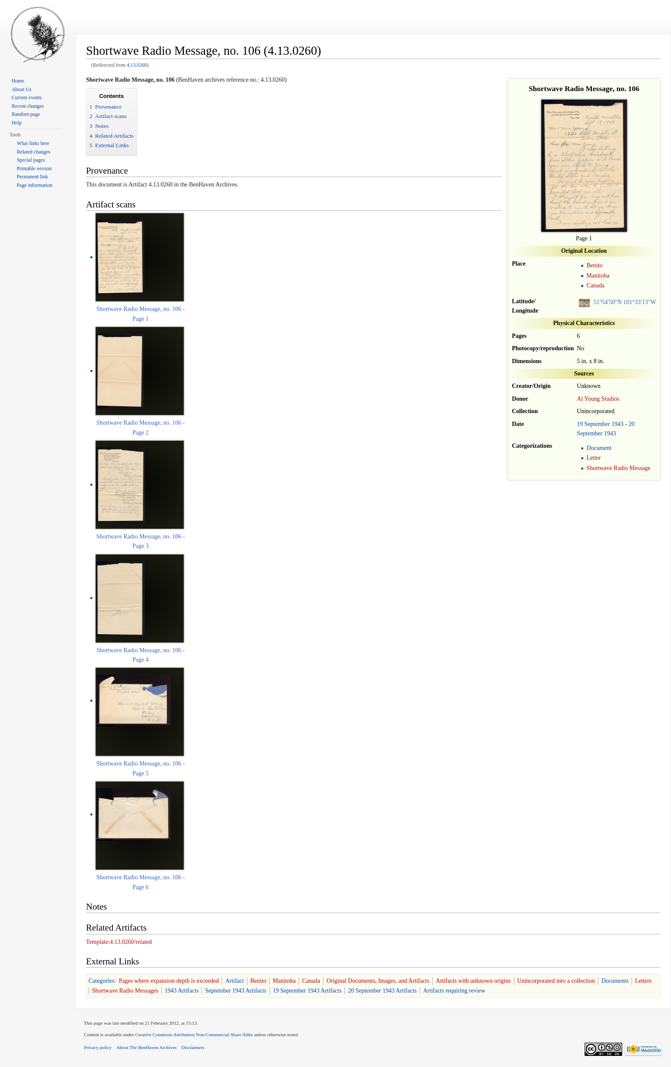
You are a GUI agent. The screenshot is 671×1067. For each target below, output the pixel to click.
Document (598, 448)
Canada (595, 285)
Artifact (234, 981)
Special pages (31, 160)
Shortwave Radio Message (618, 468)
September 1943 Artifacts (235, 990)
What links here (33, 143)
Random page (26, 114)
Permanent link (32, 177)
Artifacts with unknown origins (473, 981)
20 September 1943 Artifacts (382, 990)
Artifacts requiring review (454, 990)
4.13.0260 (137, 65)
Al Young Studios (598, 399)
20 (632, 424)
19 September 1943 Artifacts (307, 990)
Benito (594, 265)
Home (18, 81)
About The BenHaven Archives (146, 1047)
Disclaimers (192, 1047)
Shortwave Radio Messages (125, 990)
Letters (643, 981)
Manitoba (597, 275)
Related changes (33, 152)
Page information (34, 185)
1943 (617, 424)
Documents (615, 981)
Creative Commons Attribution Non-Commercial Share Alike (194, 1034)
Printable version (34, 168)
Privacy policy (98, 1047)
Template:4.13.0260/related (119, 942)
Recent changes (28, 106)
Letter (593, 458)
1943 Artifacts (182, 990)
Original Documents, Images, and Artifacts (378, 981)
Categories (101, 981)
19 (580, 424)
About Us (21, 89)
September (597, 424)
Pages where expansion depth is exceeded (169, 981)
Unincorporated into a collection (556, 981)
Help (16, 123)
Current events (27, 97)
